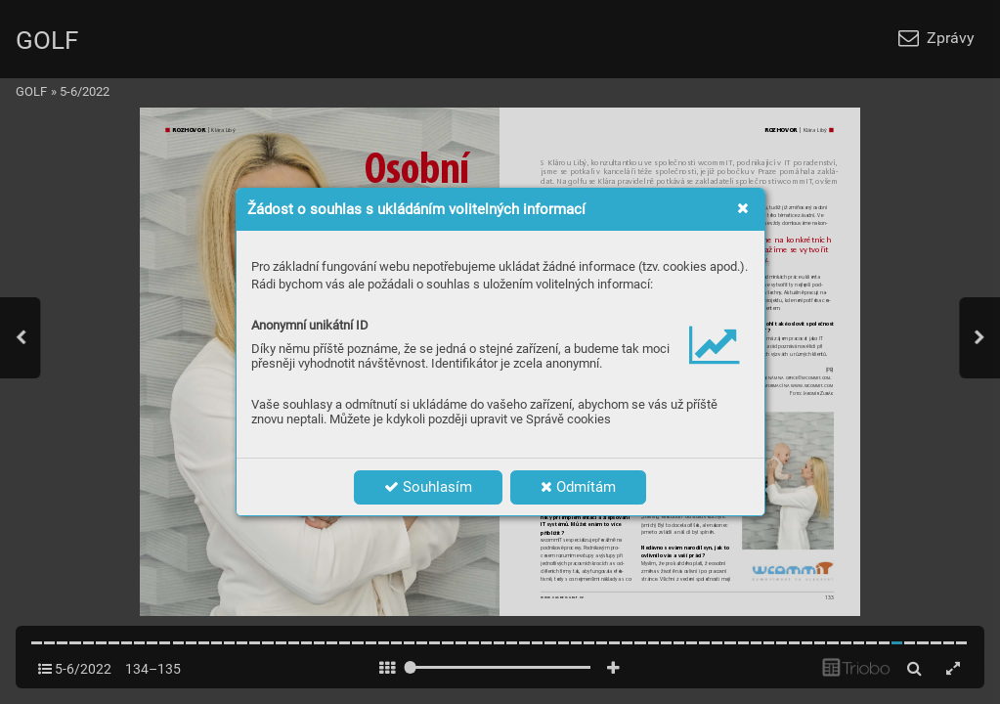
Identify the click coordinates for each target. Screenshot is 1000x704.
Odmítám (578, 487)
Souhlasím (428, 487)
